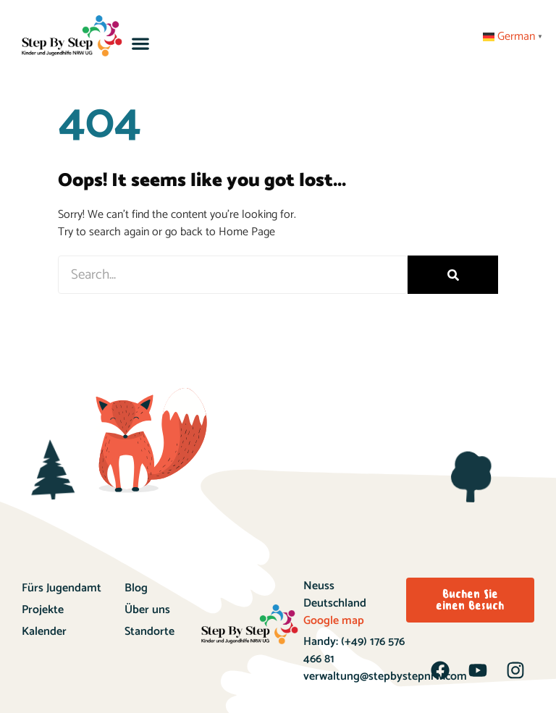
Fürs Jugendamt (61, 588)
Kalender (44, 631)
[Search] (453, 275)
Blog (136, 588)
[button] (141, 43)
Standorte (149, 631)
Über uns (147, 610)
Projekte (43, 610)
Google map (333, 620)
